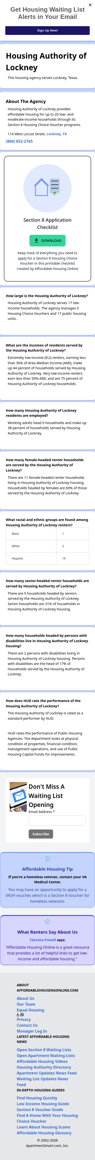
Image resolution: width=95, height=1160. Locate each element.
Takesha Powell (43, 940)
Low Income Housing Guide (43, 1103)
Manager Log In (32, 1031)
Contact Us (27, 1025)
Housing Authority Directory (44, 1067)
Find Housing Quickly (37, 1098)
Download (47, 241)
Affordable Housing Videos (42, 1061)
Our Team (26, 1004)
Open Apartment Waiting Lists (46, 1055)
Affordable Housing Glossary (44, 1133)
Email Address (42, 811)
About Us (25, 998)
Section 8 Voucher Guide (40, 1109)
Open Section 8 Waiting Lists (44, 1049)
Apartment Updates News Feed (46, 1073)
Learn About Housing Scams (43, 1127)
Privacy (24, 1019)
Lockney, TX (57, 134)
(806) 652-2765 (19, 141)
